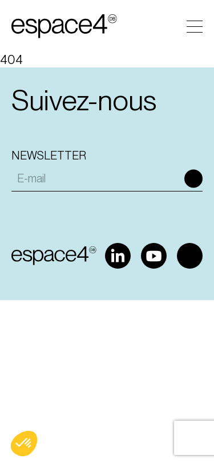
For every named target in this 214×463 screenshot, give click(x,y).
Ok (193, 178)
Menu (195, 27)
